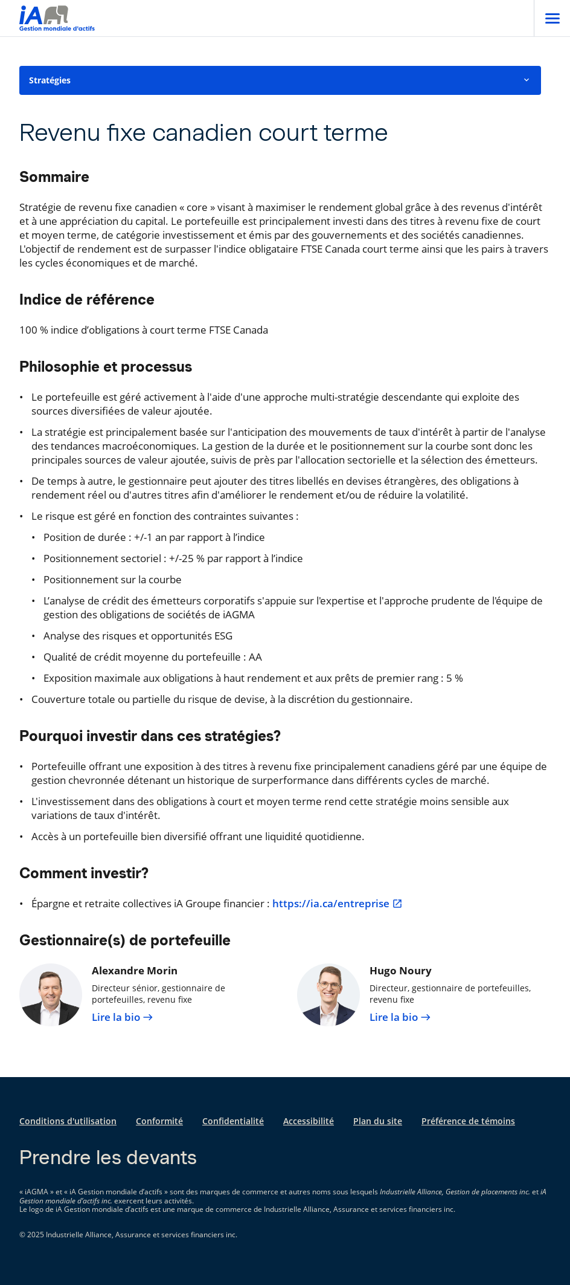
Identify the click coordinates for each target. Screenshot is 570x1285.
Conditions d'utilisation (68, 1121)
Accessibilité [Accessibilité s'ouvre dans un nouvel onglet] (308, 1121)
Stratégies (280, 80)
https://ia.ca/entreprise (337, 903)
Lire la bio (122, 1017)
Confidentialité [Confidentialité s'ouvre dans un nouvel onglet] (233, 1121)
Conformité (159, 1121)
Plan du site (377, 1121)
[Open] (552, 18)
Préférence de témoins (468, 1121)
